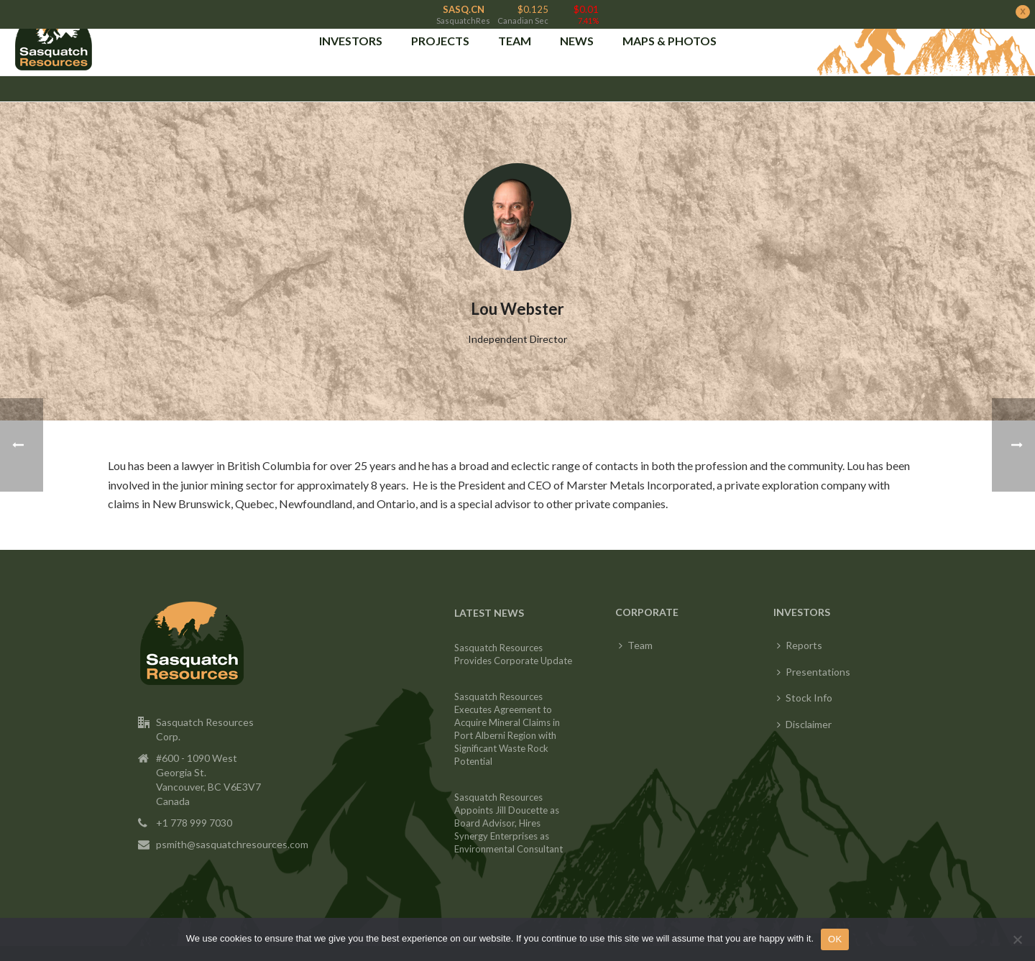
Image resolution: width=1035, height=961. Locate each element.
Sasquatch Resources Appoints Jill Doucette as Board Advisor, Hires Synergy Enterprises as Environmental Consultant (508, 811)
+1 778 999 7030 (194, 810)
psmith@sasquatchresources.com (232, 832)
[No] (1017, 939)
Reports (799, 633)
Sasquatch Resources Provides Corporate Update (513, 642)
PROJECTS (440, 37)
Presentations (813, 659)
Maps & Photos (669, 37)
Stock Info (804, 686)
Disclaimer (804, 712)
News (577, 37)
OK (835, 939)
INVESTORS (350, 37)
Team (514, 37)
